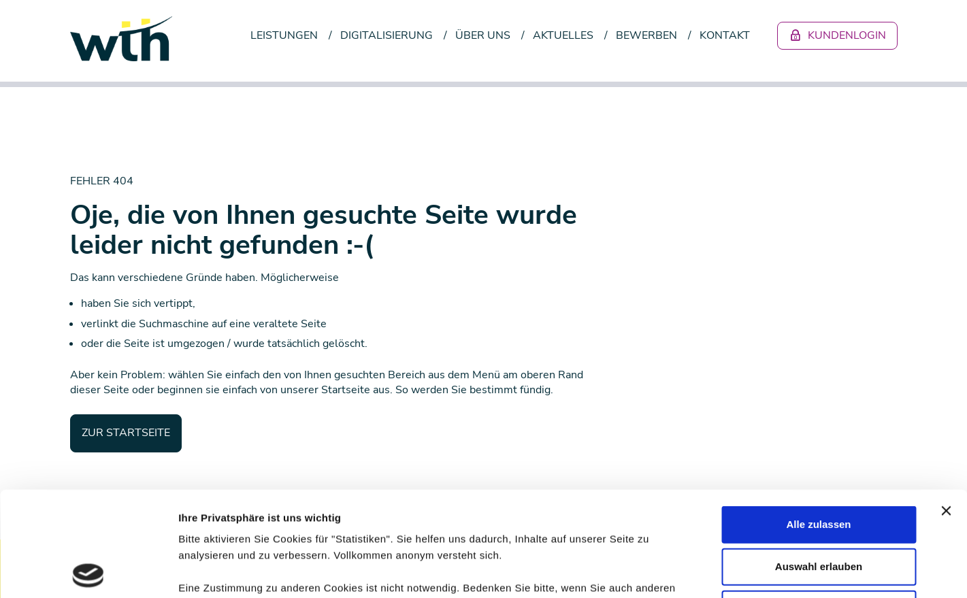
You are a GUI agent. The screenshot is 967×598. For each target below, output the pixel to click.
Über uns (482, 35)
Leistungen (284, 35)
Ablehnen (819, 504)
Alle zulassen (818, 419)
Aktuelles (563, 35)
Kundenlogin (837, 35)
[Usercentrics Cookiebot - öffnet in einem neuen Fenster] (88, 571)
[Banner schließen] (946, 406)
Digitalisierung (386, 35)
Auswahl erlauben (818, 461)
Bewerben (646, 35)
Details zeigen (723, 571)
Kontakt (725, 35)
